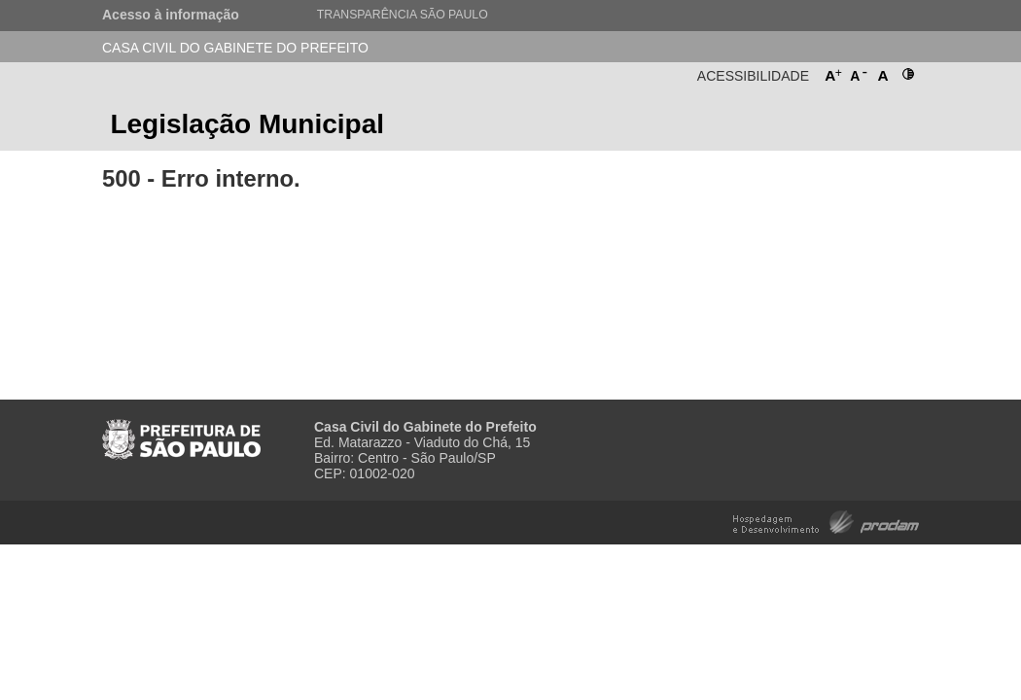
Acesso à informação (170, 14)
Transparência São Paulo (402, 14)
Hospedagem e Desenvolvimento (826, 520)
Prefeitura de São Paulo (846, 130)
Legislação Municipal (247, 124)
